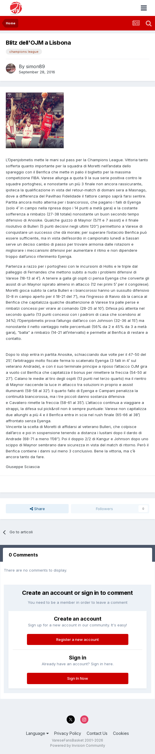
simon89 (35, 66)
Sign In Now (77, 678)
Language (37, 733)
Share (37, 508)
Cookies (121, 733)
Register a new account (77, 639)
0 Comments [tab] (23, 555)
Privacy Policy (67, 733)
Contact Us (97, 733)
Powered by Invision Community (77, 745)
